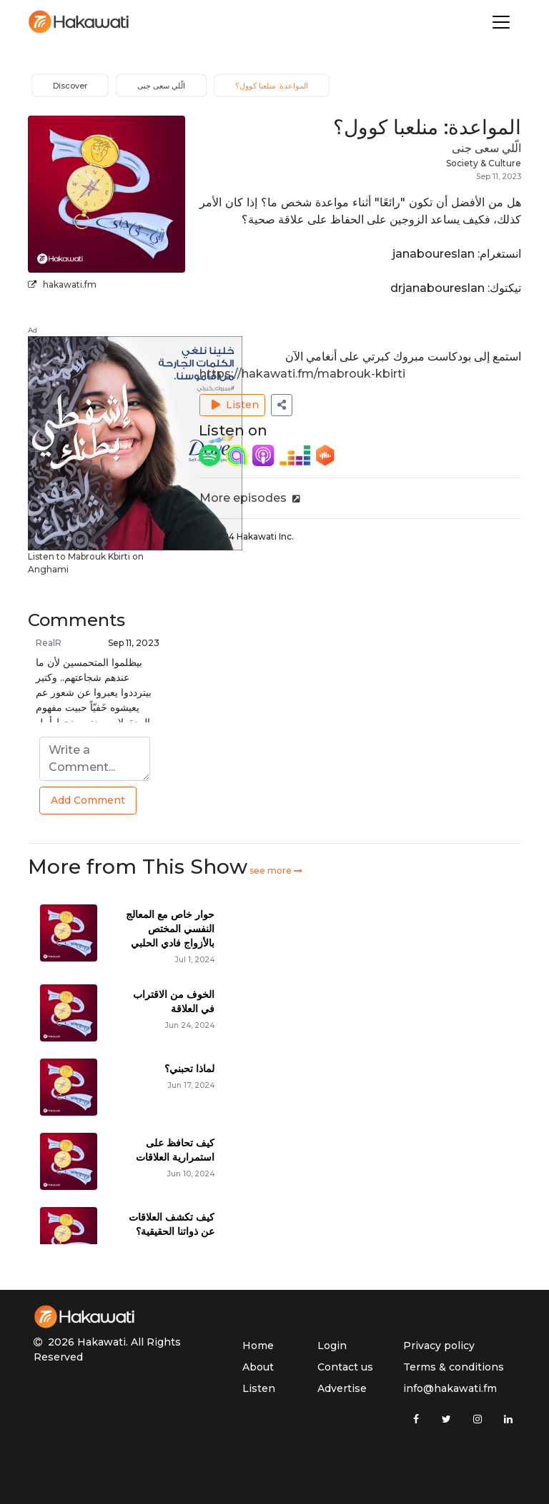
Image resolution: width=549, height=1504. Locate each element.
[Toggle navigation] (501, 22)
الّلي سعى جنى (486, 148)
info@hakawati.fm (450, 1388)
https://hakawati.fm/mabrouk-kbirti (302, 373)
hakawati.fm (70, 285)
